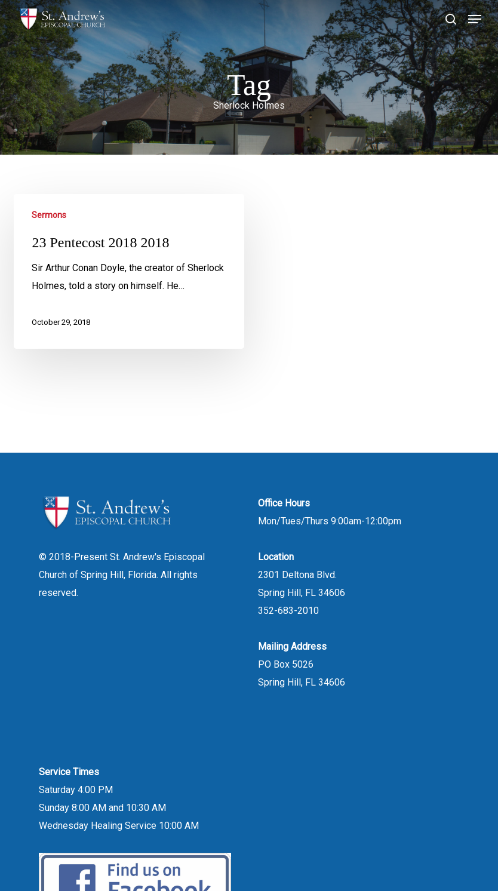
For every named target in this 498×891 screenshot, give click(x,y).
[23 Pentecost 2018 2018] (129, 271)
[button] (474, 19)
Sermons (49, 215)
